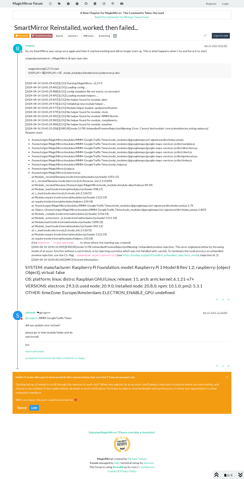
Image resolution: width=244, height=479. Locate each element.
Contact (112, 471)
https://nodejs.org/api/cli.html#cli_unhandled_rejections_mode (160, 255)
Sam (116, 463)
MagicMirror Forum (28, 3)
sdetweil (30, 312)
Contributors (147, 467)
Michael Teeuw (137, 458)
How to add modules (34, 351)
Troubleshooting (42, 35)
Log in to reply (221, 35)
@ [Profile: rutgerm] (31, 318)
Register (22, 407)
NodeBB (118, 467)
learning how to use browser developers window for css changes (55, 358)
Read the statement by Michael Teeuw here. (122, 17)
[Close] (226, 377)
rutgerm (30, 45)
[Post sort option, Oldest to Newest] (205, 35)
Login (34, 407)
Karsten (149, 463)
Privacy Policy (128, 471)
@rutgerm (43, 312)
